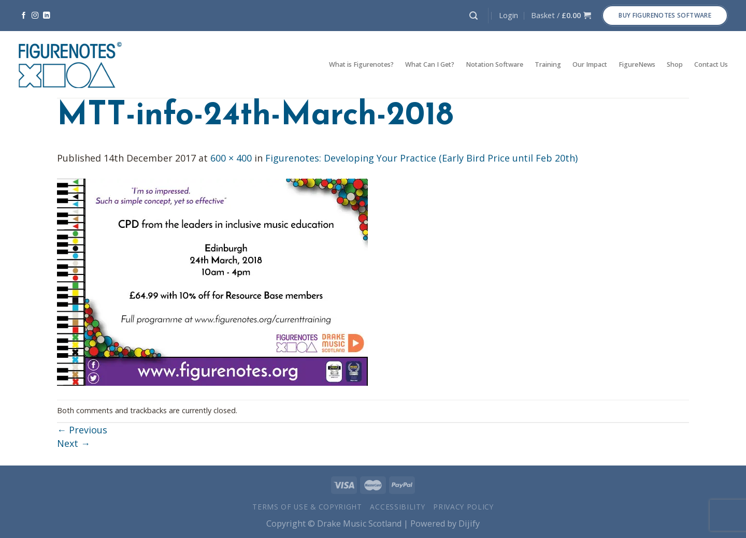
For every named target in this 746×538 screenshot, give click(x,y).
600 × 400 (231, 158)
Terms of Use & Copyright (307, 507)
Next (73, 443)
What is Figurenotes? (361, 64)
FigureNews (637, 64)
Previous (82, 430)
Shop (675, 64)
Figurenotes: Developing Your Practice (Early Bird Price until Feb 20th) (421, 158)
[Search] (473, 15)
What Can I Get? (429, 64)
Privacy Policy (463, 507)
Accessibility (397, 507)
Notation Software (494, 64)
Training (548, 64)
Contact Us (711, 64)
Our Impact (589, 64)
